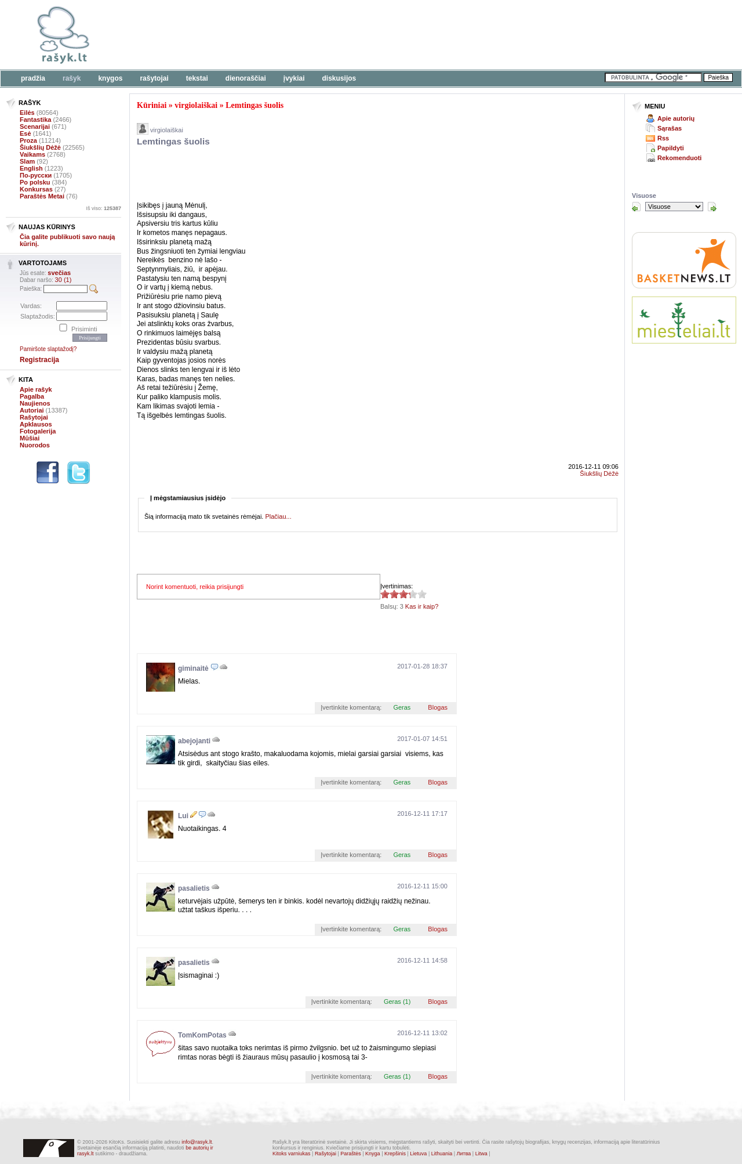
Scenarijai (35, 126)
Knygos (110, 78)
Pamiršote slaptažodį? (48, 349)
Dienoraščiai (245, 78)
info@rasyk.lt (196, 1142)
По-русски (36, 175)
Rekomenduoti (679, 157)
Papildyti (670, 147)
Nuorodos (35, 445)
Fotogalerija (38, 431)
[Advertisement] (356, 35)
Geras (401, 707)
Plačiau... (278, 516)
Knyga (372, 1153)
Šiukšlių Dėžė (40, 147)
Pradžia (33, 78)
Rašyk (72, 78)
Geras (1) (397, 1001)
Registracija (39, 360)
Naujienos (35, 403)
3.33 (385, 594)
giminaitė (193, 668)
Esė (25, 133)
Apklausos (36, 424)
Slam (27, 161)
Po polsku (35, 182)
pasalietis (194, 888)
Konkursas (36, 189)
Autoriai (32, 410)
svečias (59, 272)
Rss (663, 138)
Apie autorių (675, 118)
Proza (28, 140)
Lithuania (442, 1153)
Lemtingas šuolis (254, 105)
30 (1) (63, 279)
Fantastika (35, 119)
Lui (183, 816)
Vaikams (32, 154)
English (31, 168)
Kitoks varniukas (291, 1153)
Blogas (438, 707)
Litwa (481, 1153)
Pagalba (32, 396)
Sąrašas (669, 128)
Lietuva (418, 1153)
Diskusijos (339, 78)
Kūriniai (151, 105)
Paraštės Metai (42, 196)
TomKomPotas (202, 1035)
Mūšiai (29, 438)
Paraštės (350, 1153)
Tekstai (197, 78)
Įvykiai (294, 78)
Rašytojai (154, 78)
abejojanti (194, 741)
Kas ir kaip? (421, 606)
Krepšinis (395, 1153)
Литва (464, 1153)
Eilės (27, 112)
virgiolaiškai (195, 105)
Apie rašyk (36, 389)
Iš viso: (103, 208)
